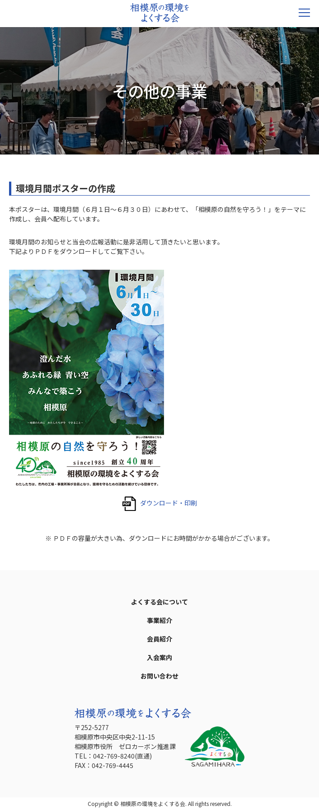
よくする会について (159, 601)
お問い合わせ (159, 675)
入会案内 (159, 657)
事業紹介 (159, 620)
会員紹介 (159, 638)
